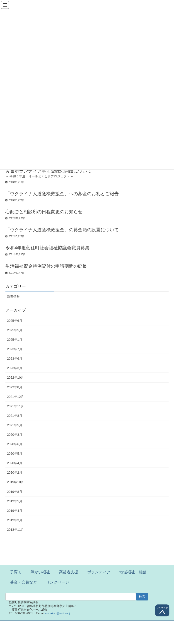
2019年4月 (14, 510)
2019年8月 (14, 492)
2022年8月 (14, 387)
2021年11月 (15, 406)
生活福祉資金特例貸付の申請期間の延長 (46, 266)
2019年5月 (14, 501)
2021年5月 (14, 425)
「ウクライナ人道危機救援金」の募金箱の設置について (62, 229)
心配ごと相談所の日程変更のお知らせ (43, 211)
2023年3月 (14, 368)
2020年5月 (14, 453)
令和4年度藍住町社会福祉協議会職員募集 (47, 247)
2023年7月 (14, 349)
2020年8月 (14, 434)
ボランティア (98, 572)
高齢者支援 (68, 572)
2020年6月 (14, 444)
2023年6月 (14, 358)
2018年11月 (15, 529)
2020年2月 (14, 472)
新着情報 (13, 296)
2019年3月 (14, 520)
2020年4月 (14, 463)
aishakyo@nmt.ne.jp (58, 613)
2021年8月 (14, 415)
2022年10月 (15, 377)
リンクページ (57, 582)
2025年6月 (14, 320)
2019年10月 (15, 482)
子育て (16, 572)
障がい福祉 (40, 572)
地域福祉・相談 (132, 572)
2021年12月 (15, 397)
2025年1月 (14, 339)
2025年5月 (14, 330)
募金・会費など (23, 582)
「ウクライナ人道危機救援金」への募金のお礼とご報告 (62, 193)
